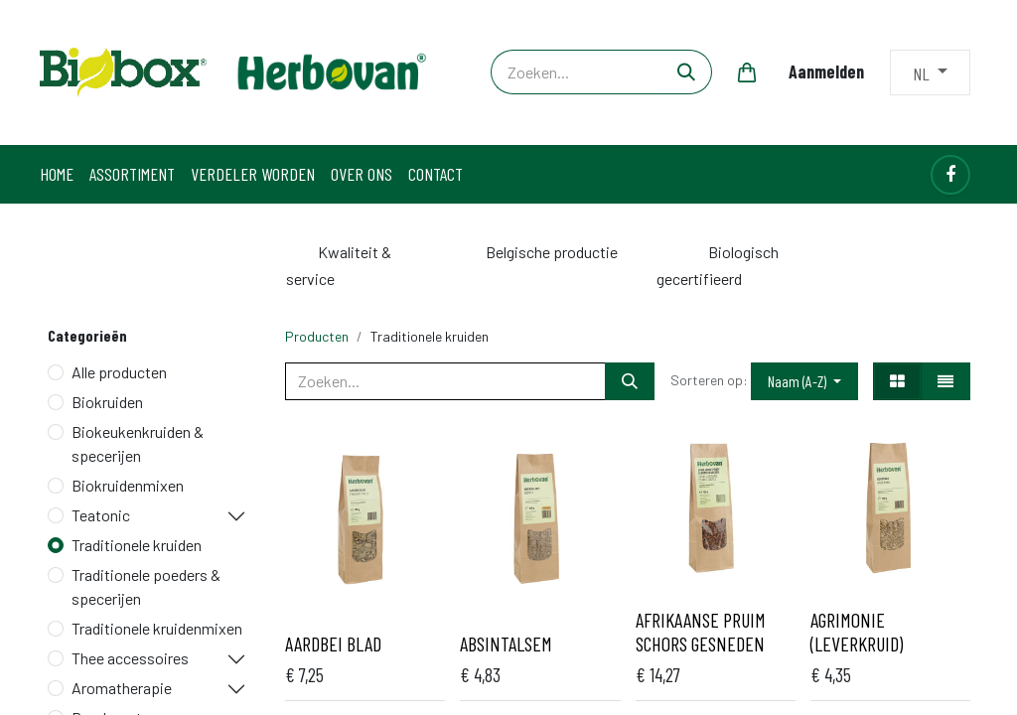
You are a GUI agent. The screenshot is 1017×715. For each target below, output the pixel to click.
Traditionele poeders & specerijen (146, 586)
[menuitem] (56, 174)
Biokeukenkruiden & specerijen (138, 443)
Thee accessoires (130, 657)
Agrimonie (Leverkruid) (856, 631)
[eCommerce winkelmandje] (747, 72)
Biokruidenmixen (128, 485)
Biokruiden (107, 401)
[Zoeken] (686, 72)
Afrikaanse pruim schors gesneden (701, 631)
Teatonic (101, 514)
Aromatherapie (122, 687)
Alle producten (119, 371)
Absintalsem (506, 643)
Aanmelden (826, 71)
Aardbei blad (333, 643)
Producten (317, 336)
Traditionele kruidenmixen (157, 628)
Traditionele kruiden (137, 544)
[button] (804, 381)
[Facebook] (950, 175)
